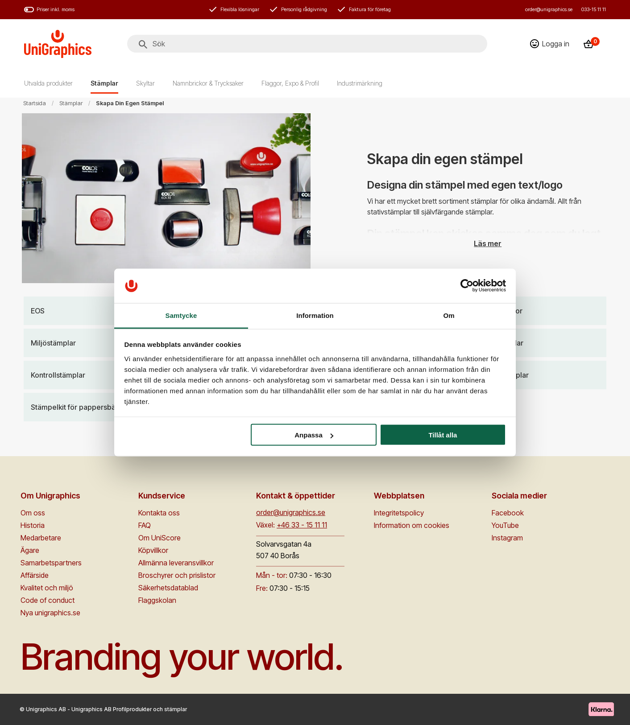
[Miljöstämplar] (95, 343)
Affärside (35, 575)
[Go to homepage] (57, 44)
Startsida (34, 103)
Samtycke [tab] (181, 315)
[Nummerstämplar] (535, 375)
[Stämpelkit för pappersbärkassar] (95, 407)
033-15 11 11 (593, 9)
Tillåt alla (442, 435)
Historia (33, 525)
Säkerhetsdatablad (168, 587)
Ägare (30, 550)
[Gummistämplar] (535, 343)
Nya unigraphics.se (50, 612)
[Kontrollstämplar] (95, 375)
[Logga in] (549, 44)
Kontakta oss (159, 512)
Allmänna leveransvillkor (176, 562)
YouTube (505, 525)
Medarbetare (41, 537)
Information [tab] (315, 315)
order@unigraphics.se (548, 9)
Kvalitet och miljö (47, 587)
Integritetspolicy (399, 512)
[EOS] (95, 311)
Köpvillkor (153, 550)
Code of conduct (48, 600)
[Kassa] (591, 44)
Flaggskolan (157, 600)
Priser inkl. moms (49, 9)
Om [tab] (448, 315)
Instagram (507, 537)
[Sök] (143, 45)
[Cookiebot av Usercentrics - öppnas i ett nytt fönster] (467, 285)
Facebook (508, 512)
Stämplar (71, 103)
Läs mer (488, 243)
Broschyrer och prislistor (177, 575)
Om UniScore (159, 537)
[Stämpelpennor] (535, 311)
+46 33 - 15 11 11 (302, 524)
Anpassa (313, 435)
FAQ (144, 525)
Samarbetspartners (51, 562)
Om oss (33, 512)
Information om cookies (411, 525)
